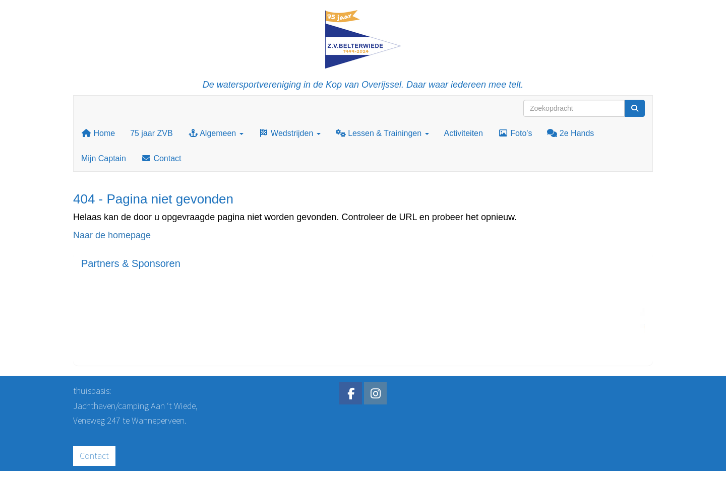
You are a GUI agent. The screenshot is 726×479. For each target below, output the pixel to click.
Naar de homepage (112, 235)
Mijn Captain (103, 158)
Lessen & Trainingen (382, 133)
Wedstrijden (290, 133)
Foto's (515, 133)
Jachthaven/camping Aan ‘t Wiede (134, 406)
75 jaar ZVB (151, 133)
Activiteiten (463, 133)
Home (98, 133)
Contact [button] (94, 455)
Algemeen (216, 133)
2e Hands (570, 133)
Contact (161, 158)
